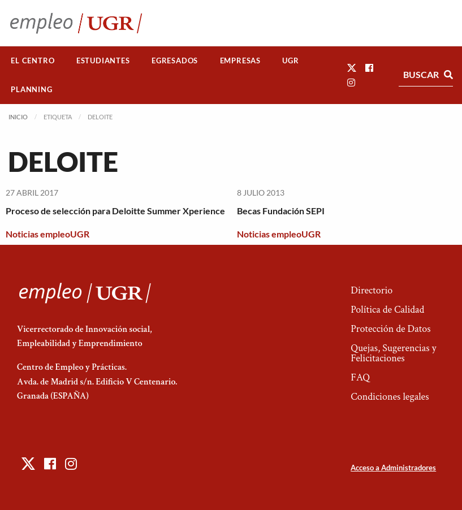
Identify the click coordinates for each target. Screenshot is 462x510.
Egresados (175, 60)
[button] (352, 67)
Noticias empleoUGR (47, 233)
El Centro (32, 60)
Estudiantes (103, 60)
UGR (290, 60)
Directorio (371, 290)
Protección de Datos (390, 328)
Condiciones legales (390, 396)
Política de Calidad (387, 309)
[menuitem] (33, 60)
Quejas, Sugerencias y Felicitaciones (393, 353)
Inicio (18, 116)
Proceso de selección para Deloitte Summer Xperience (115, 210)
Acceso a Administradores (393, 467)
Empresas (240, 60)
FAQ (360, 377)
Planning (31, 89)
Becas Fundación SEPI (281, 210)
